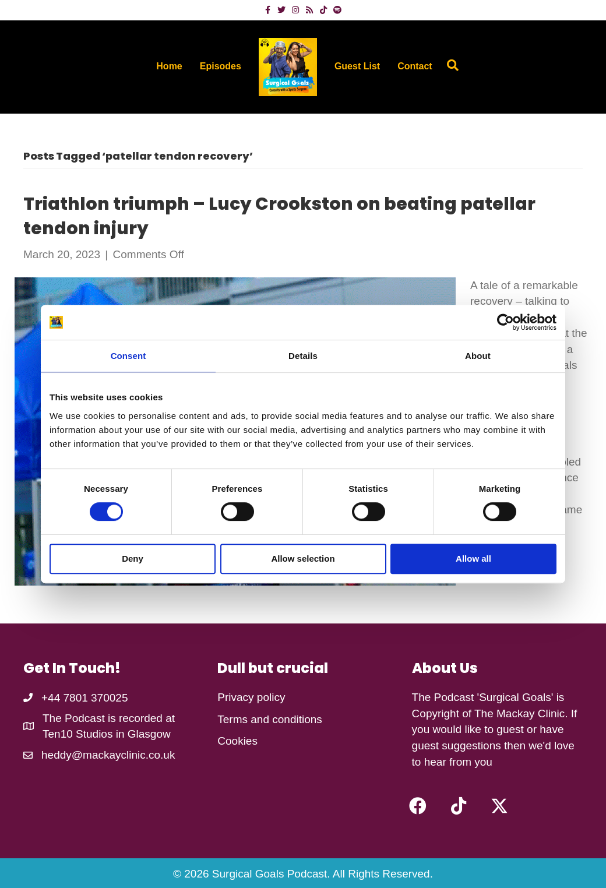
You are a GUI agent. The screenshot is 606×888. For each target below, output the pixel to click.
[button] (417, 805)
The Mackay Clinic (519, 713)
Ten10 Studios (77, 734)
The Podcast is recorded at (109, 718)
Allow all (473, 558)
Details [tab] (303, 356)
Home (169, 66)
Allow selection (302, 558)
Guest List (357, 66)
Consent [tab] (128, 356)
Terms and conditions (269, 719)
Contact (414, 66)
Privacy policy (251, 697)
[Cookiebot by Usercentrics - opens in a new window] (505, 322)
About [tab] (478, 356)
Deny (132, 558)
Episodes (220, 66)
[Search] (450, 65)
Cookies (237, 741)
